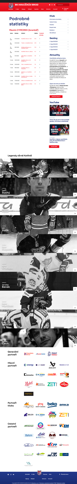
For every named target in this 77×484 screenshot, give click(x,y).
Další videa (54, 146)
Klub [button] (42, 9)
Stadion (52, 24)
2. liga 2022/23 (54, 49)
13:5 (35, 47)
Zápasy (27, 477)
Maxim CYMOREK (18, 30)
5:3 (35, 51)
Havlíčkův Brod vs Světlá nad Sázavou (26, 77)
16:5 (35, 38)
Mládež (32, 477)
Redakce (52, 30)
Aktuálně (27, 473)
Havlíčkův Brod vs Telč (26, 38)
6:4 (35, 67)
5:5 (35, 83)
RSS (55, 481)
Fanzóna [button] (36, 9)
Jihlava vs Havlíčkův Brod (27, 80)
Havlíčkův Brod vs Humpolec (25, 68)
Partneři (55, 9)
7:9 (35, 64)
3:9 (35, 60)
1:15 (35, 55)
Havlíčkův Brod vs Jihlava (27, 51)
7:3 (35, 76)
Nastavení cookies (61, 481)
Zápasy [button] (23, 9)
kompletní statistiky (39, 88)
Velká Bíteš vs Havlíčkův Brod (26, 56)
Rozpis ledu (53, 27)
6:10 (35, 43)
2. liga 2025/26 (54, 41)
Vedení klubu (53, 22)
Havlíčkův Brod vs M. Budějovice (26, 60)
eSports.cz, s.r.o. (35, 481)
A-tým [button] (17, 9)
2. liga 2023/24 (54, 47)
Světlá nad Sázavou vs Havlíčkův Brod (26, 48)
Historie (44, 477)
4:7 (35, 72)
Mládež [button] (30, 9)
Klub (50, 473)
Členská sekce (65, 9)
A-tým (33, 473)
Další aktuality (56, 96)
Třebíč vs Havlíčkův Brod (27, 43)
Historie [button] (48, 9)
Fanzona (45, 473)
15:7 (35, 80)
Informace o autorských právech (47, 481)
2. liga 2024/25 (54, 44)
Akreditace (53, 32)
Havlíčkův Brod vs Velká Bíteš (26, 84)
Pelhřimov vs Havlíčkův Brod (26, 72)
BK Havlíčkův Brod (26, 4)
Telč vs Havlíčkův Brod (26, 64)
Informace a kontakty (55, 19)
